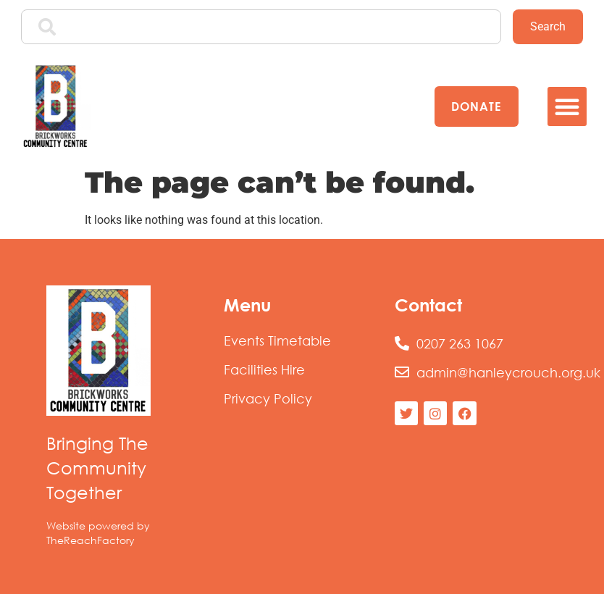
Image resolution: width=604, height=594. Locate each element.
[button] (567, 106)
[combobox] (261, 26)
